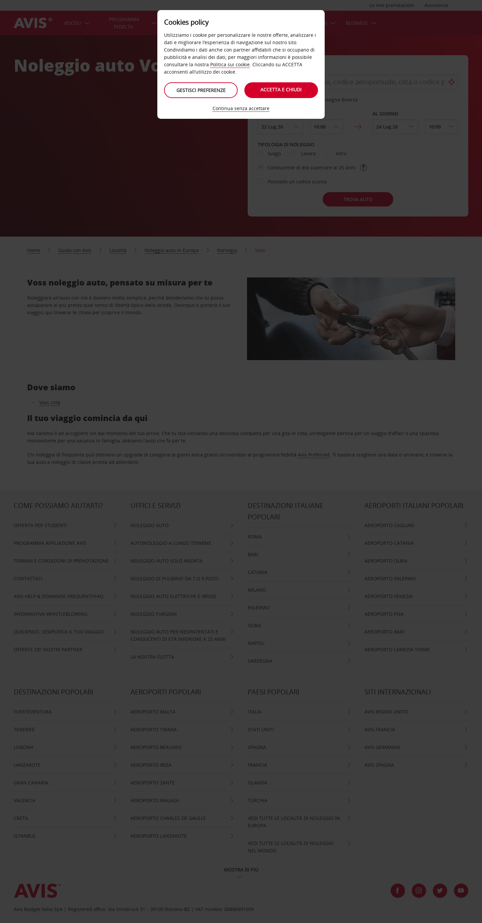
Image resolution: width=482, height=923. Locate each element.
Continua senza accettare (241, 108)
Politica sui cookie (230, 64)
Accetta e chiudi (281, 89)
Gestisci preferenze (201, 90)
